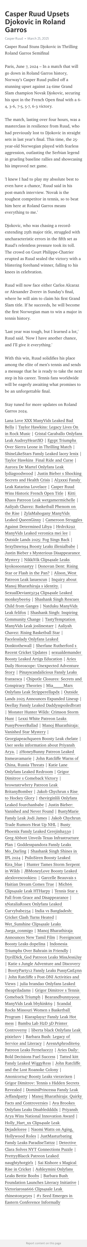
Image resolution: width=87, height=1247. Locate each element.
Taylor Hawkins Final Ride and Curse (39, 460)
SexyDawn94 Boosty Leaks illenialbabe (40, 546)
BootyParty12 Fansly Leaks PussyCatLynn (45, 970)
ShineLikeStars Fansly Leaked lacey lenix (41, 453)
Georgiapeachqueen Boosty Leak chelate (41, 738)
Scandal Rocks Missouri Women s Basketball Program (38, 1010)
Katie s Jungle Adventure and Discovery (44, 963)
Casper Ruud (14, 38)
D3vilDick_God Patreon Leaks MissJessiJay (43, 957)
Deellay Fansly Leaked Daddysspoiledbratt (43, 705)
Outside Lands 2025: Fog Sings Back (37, 539)
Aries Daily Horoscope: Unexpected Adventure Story (42, 665)
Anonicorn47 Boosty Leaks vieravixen (38, 1076)
